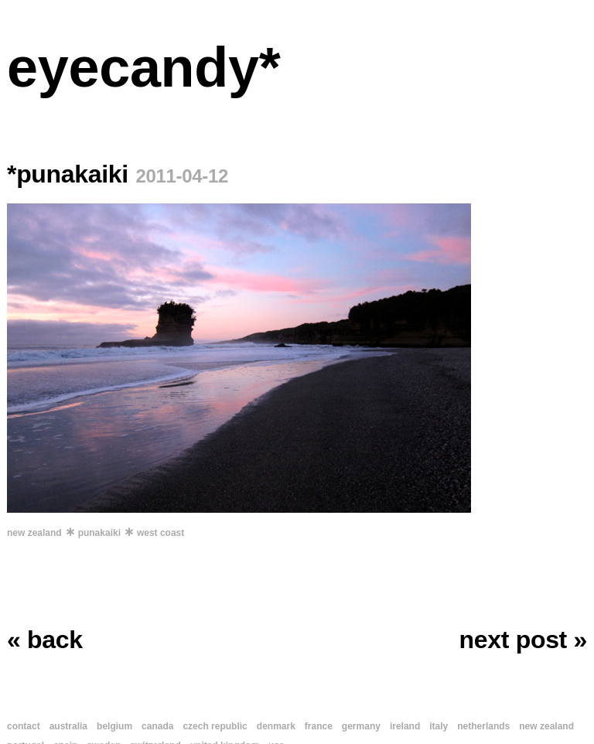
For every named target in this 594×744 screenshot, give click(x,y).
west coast (160, 532)
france (319, 726)
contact (23, 726)
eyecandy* (143, 67)
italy (438, 726)
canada (157, 726)
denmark (276, 726)
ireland (405, 726)
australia (68, 726)
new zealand (34, 532)
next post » (523, 640)
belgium (114, 726)
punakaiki (99, 532)
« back (45, 640)
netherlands (483, 726)
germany (361, 726)
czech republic (215, 726)
